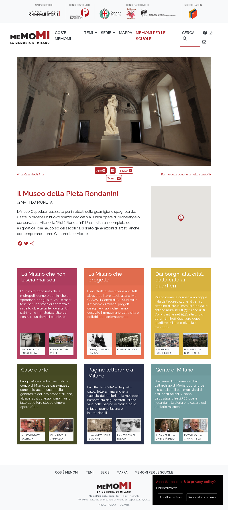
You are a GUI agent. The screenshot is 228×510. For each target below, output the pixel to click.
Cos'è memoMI (67, 472)
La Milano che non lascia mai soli (43, 277)
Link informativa (166, 488)
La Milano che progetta (105, 277)
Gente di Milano (174, 370)
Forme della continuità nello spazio (186, 174)
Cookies (125, 504)
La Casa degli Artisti (31, 174)
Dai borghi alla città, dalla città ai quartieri (179, 280)
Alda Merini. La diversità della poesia (165, 439)
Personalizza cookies (202, 497)
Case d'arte (34, 370)
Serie (105, 472)
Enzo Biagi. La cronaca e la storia (193, 439)
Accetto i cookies (170, 497)
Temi (90, 472)
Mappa (122, 472)
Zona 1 (113, 178)
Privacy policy (107, 504)
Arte (100, 170)
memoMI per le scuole (154, 472)
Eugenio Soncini (127, 349)
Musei (126, 170)
